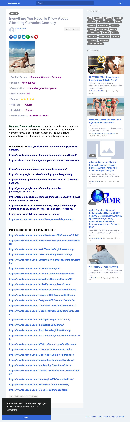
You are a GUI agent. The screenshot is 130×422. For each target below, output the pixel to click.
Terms (94, 416)
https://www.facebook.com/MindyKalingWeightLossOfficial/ (40, 365)
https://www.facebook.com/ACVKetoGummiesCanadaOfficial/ (42, 273)
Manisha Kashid (96, 238)
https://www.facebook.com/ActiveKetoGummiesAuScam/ (39, 284)
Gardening (103, 25)
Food (118, 22)
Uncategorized (95, 44)
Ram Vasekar (95, 181)
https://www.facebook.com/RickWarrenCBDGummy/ (36, 325)
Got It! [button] (26, 417)
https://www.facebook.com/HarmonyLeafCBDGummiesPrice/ (41, 379)
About (88, 416)
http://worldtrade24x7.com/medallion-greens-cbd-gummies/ (41, 219)
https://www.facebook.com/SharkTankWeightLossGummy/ (40, 330)
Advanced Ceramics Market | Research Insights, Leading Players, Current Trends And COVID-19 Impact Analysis (103, 166)
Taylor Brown (95, 278)
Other (106, 33)
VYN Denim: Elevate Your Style (103, 267)
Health (14, 13)
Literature (102, 29)
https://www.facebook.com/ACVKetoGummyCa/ (34, 268)
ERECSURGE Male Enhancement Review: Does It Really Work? (104, 78)
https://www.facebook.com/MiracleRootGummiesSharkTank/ (41, 360)
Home (91, 29)
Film (100, 22)
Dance (118, 18)
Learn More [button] (11, 410)
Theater (92, 40)
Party (114, 33)
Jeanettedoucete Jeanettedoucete (103, 133)
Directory (114, 416)
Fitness (109, 22)
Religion (92, 36)
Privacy (100, 416)
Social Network (14, 3)
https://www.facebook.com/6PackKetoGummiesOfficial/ (38, 390)
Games (92, 25)
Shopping (104, 36)
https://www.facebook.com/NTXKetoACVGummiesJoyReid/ (40, 349)
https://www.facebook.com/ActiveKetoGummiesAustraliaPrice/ (42, 289)
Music (113, 29)
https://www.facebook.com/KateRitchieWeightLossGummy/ (40, 254)
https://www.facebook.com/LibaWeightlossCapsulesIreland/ (105, 121)
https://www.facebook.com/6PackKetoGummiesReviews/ (39, 384)
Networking (94, 33)
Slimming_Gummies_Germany (24, 396)
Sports (115, 36)
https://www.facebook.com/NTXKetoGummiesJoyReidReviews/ (42, 344)
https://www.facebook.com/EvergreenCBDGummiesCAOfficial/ (42, 295)
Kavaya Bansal (20, 29)
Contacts (106, 416)
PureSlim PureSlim (97, 91)
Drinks (92, 22)
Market (121, 416)
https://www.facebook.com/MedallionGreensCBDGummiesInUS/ (43, 305)
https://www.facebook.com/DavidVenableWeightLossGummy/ (41, 249)
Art (90, 18)
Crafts (109, 18)
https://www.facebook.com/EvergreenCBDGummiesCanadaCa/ (42, 300)
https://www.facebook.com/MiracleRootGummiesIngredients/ (42, 354)
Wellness (104, 40)
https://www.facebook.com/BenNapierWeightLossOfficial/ (39, 319)
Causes (99, 18)
